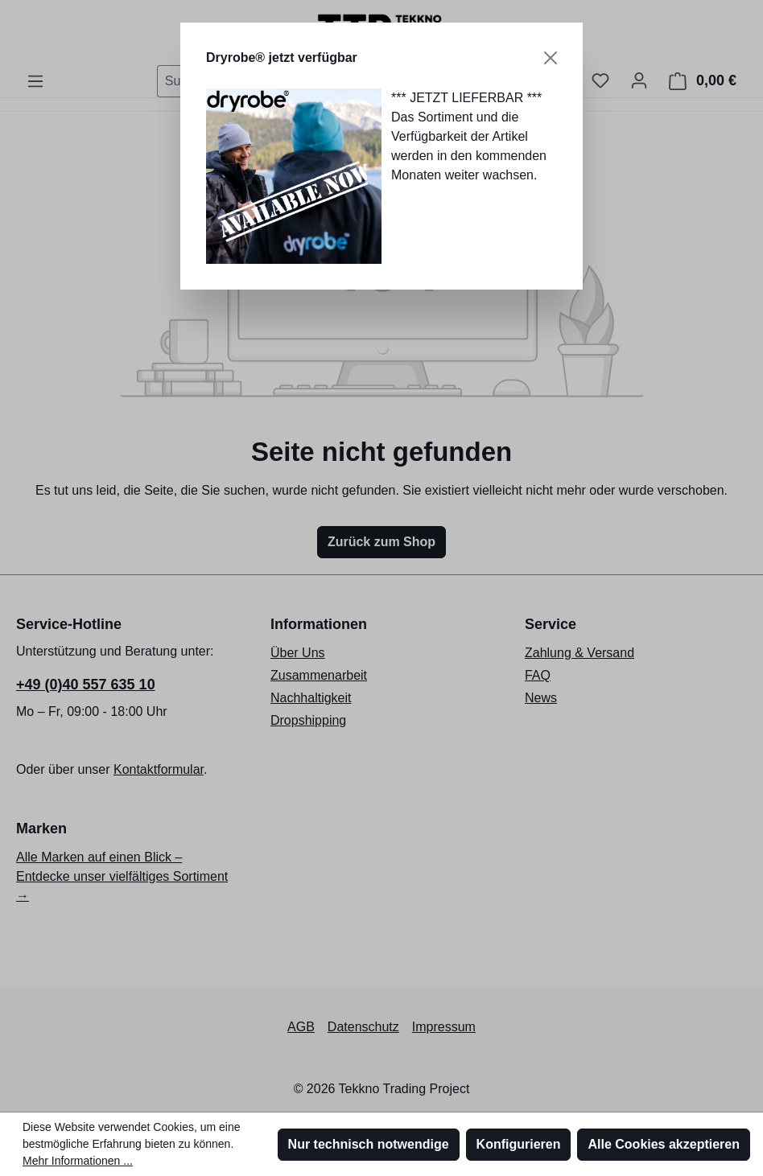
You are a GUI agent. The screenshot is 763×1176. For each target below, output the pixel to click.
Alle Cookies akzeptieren (664, 1144)
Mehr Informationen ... (78, 1160)
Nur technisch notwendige (368, 1144)
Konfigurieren (518, 1144)
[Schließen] (550, 58)
